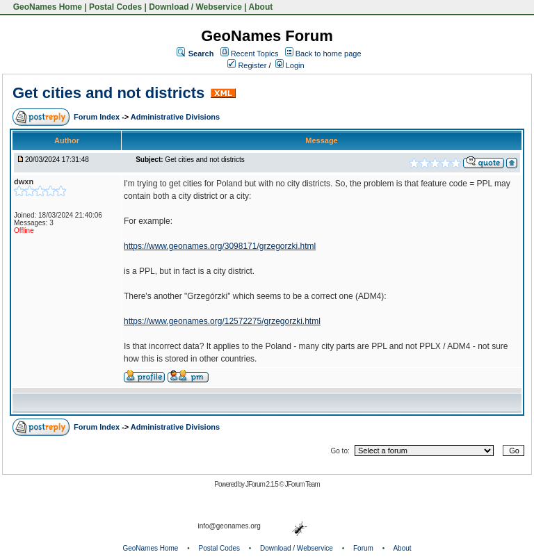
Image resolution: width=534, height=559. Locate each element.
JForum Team (302, 484)
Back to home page (329, 53)
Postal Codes (115, 7)
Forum (363, 548)
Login (290, 65)
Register (246, 65)
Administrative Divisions (175, 117)
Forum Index (98, 117)
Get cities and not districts (108, 93)
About (261, 7)
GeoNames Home (46, 7)
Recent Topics (255, 53)
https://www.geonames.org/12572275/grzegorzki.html (222, 321)
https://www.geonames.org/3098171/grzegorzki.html (220, 246)
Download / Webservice (195, 7)
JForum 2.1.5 (262, 484)
